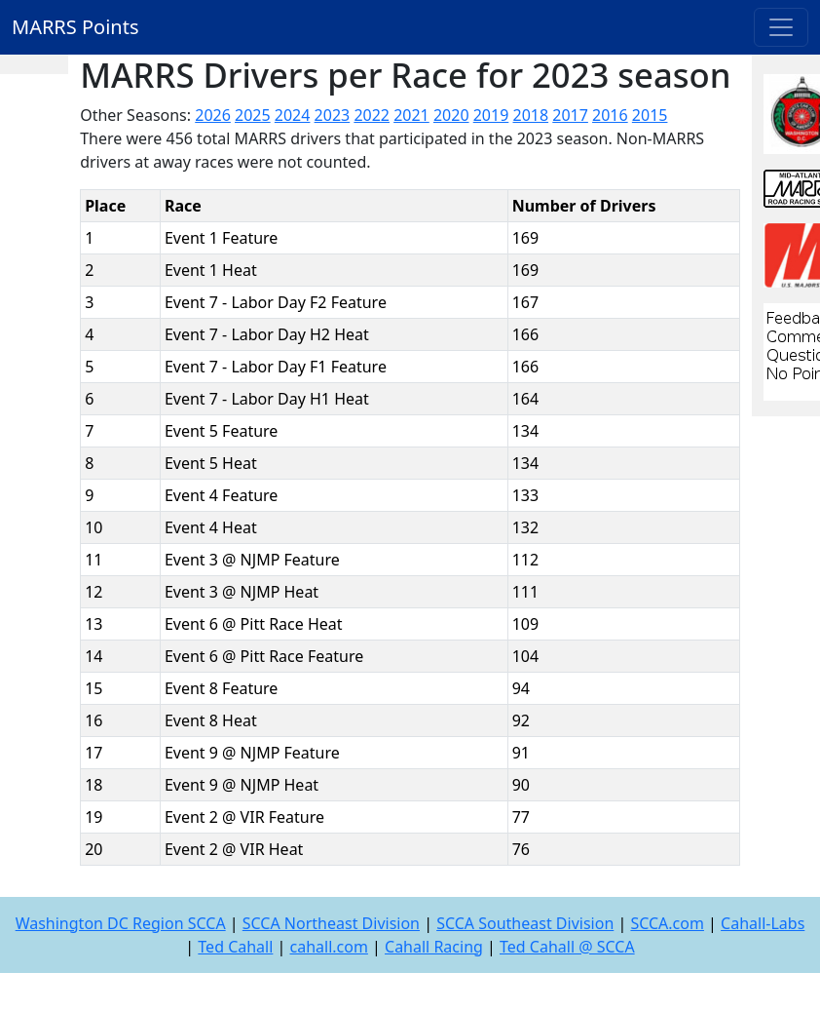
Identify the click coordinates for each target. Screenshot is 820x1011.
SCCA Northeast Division (331, 923)
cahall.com (329, 946)
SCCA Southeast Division (525, 923)
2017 (570, 115)
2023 (333, 115)
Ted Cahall (235, 946)
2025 (253, 115)
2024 (293, 115)
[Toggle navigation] (781, 27)
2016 (610, 115)
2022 (372, 115)
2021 (411, 115)
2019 (491, 115)
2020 (451, 115)
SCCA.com (667, 923)
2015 (650, 115)
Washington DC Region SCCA (121, 923)
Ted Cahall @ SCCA (567, 946)
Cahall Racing (434, 946)
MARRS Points (75, 27)
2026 (213, 115)
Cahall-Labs (762, 923)
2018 (531, 115)
